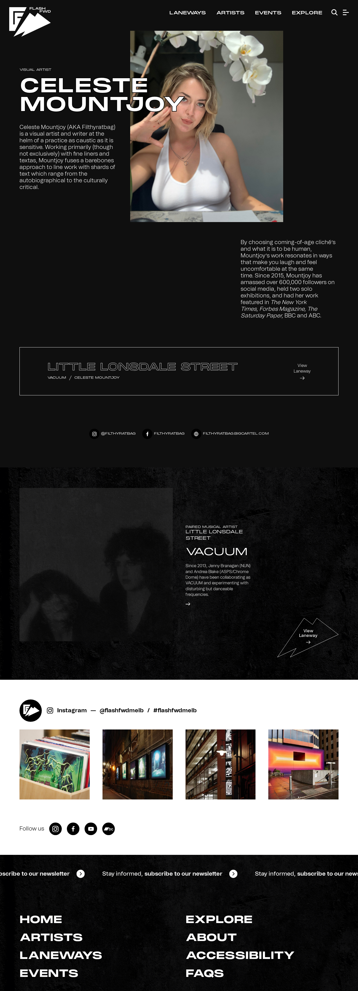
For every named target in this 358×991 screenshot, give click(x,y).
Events (268, 13)
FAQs (205, 974)
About (211, 938)
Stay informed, (162, 874)
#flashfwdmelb (175, 710)
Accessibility (240, 956)
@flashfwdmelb (122, 710)
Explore (307, 13)
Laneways (187, 13)
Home (40, 920)
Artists (230, 13)
